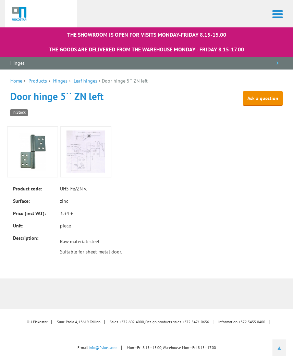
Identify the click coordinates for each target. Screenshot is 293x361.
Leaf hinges (85, 81)
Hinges (17, 63)
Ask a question (262, 98)
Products (37, 81)
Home (16, 81)
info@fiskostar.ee (103, 347)
